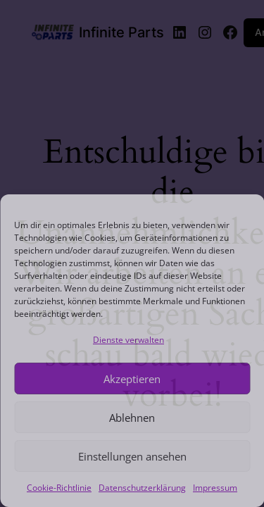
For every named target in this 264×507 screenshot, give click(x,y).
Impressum (215, 488)
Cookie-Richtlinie (59, 488)
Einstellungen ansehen (132, 456)
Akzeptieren (132, 379)
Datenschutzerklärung (142, 488)
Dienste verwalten (128, 340)
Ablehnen (132, 418)
